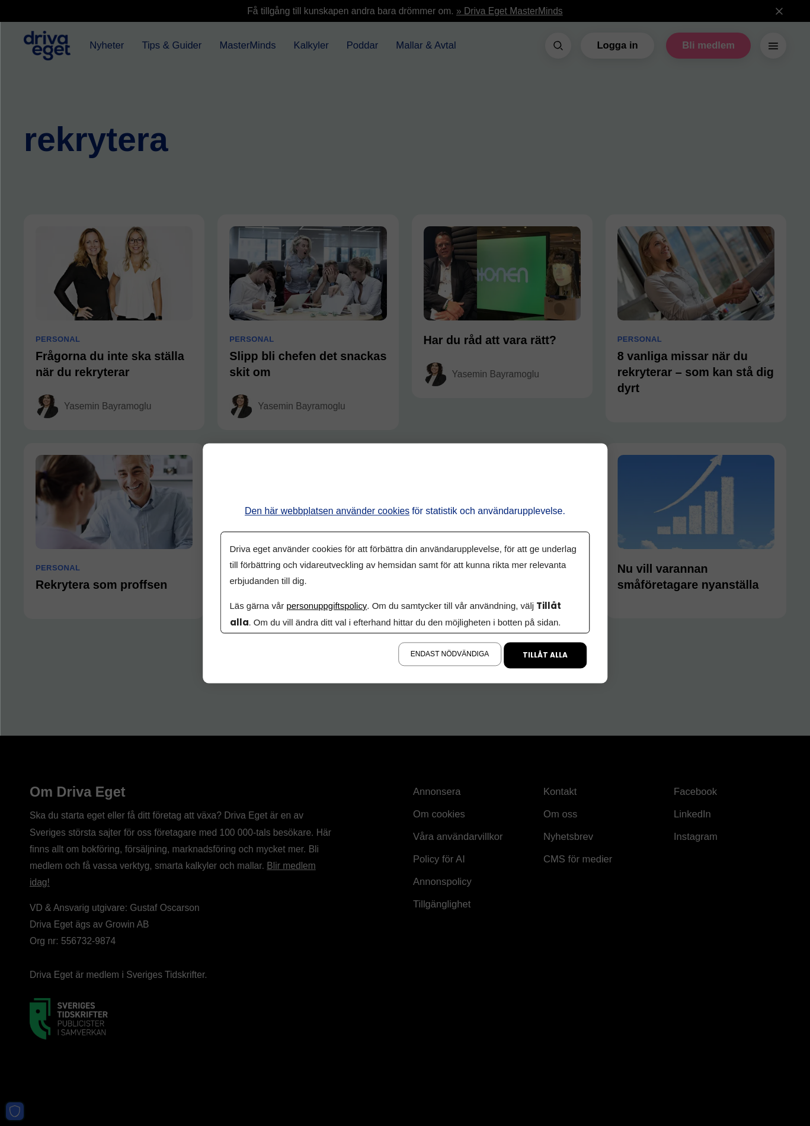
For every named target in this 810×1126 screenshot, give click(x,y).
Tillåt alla (545, 655)
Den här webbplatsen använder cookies (327, 511)
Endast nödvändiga (450, 654)
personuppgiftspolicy (327, 606)
